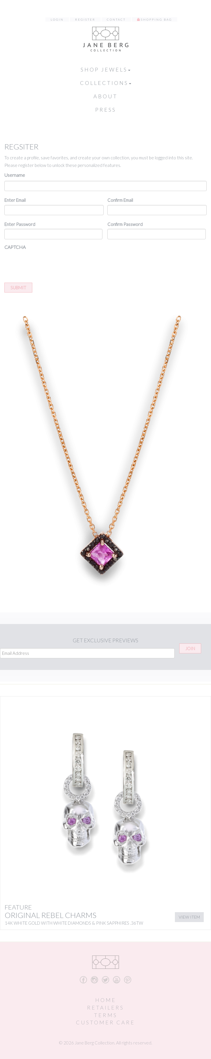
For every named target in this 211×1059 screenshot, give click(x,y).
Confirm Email (120, 200)
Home (105, 1000)
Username (14, 175)
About (105, 96)
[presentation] (48, 264)
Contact (116, 19)
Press (105, 109)
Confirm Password (125, 224)
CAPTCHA (15, 247)
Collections (105, 83)
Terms (105, 1015)
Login (57, 19)
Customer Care (105, 1022)
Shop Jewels (105, 69)
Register (85, 19)
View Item (189, 916)
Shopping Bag (156, 19)
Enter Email (15, 200)
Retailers (105, 1007)
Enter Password (19, 224)
